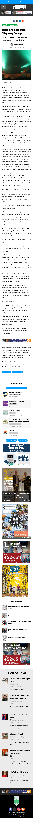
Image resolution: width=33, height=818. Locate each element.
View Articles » (25, 537)
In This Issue (27, 500)
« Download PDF (8, 537)
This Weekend (22, 388)
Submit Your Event (11, 440)
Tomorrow (14, 388)
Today (8, 388)
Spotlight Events (12, 25)
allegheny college (17, 372)
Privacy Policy (20, 816)
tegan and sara (7, 372)
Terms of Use (13, 816)
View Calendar (23, 440)
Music (4, 25)
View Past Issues (7, 500)
